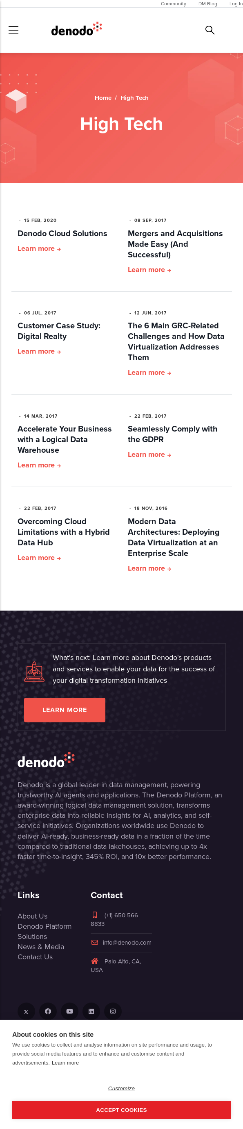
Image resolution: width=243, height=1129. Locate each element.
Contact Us (35, 957)
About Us (32, 916)
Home (103, 97)
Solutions (32, 936)
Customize (121, 1088)
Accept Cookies (121, 1110)
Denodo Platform (45, 926)
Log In (236, 3)
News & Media (41, 946)
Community (173, 3)
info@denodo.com (121, 942)
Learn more (36, 248)
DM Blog (207, 3)
